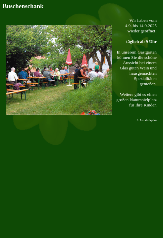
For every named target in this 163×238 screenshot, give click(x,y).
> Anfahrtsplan (147, 120)
